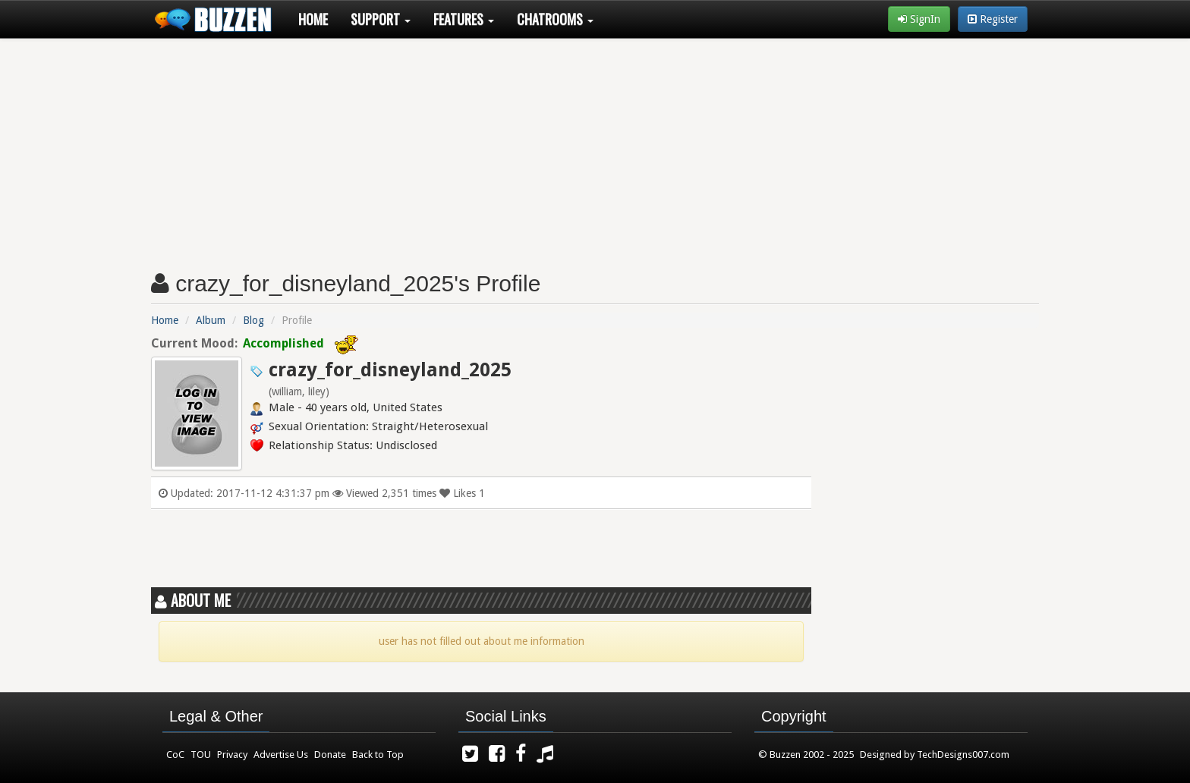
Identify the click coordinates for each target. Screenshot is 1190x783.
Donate (330, 754)
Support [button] (381, 19)
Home (313, 19)
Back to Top (378, 754)
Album (210, 320)
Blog (253, 320)
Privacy (232, 754)
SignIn (919, 19)
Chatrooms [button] (555, 19)
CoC (175, 754)
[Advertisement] (595, 148)
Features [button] (463, 19)
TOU (200, 754)
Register (993, 19)
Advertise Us (280, 754)
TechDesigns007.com (963, 754)
